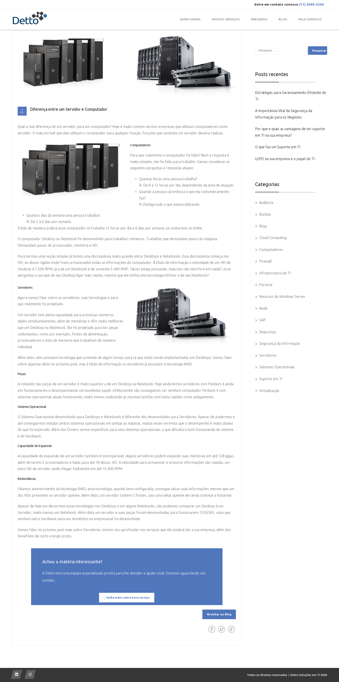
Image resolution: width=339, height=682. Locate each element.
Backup (265, 214)
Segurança (267, 332)
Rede (263, 308)
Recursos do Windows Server (282, 296)
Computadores (271, 250)
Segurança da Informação (279, 343)
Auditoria (266, 203)
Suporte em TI (270, 379)
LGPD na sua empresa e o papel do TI (285, 159)
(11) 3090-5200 (311, 4)
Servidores (267, 355)
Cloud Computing (272, 238)
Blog (263, 226)
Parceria (265, 285)
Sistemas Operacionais (277, 367)
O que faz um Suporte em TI (277, 147)
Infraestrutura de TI (275, 273)
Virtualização (269, 391)
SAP (262, 320)
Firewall (265, 261)
